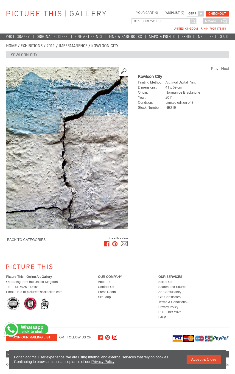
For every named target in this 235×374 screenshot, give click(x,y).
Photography (18, 36)
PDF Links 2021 (170, 312)
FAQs (162, 317)
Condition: (145, 102)
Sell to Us (219, 36)
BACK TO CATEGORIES (26, 240)
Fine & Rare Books (125, 36)
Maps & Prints (162, 36)
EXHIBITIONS (192, 36)
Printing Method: (150, 82)
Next (225, 69)
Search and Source (172, 287)
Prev (214, 69)
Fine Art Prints (89, 36)
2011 (51, 45)
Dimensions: (147, 87)
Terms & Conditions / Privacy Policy (173, 304)
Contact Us (106, 287)
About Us (104, 282)
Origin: (143, 92)
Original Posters (52, 36)
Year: (142, 97)
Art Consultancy (169, 292)
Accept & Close (203, 359)
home (11, 45)
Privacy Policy (102, 362)
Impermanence (73, 45)
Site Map (104, 297)
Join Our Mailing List (31, 337)
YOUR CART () (147, 12)
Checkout (217, 13)
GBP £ (192, 13)
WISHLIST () (174, 12)
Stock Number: (149, 107)
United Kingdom (200, 28)
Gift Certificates (169, 297)
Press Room (107, 292)
